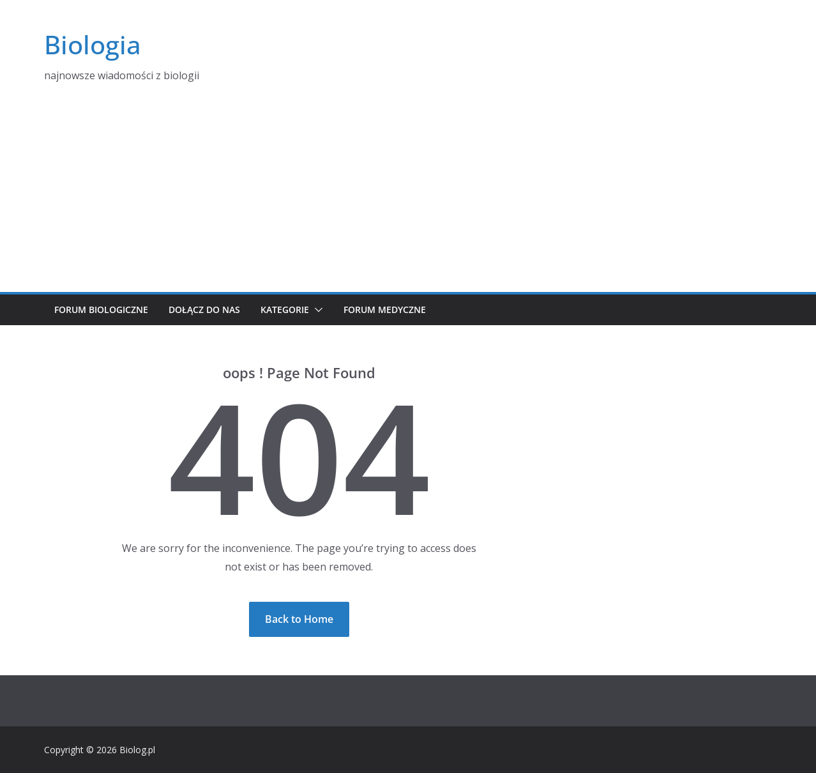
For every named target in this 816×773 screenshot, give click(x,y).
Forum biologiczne (101, 309)
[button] (316, 310)
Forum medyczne (385, 309)
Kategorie (285, 309)
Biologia (92, 44)
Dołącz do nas (204, 309)
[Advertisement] (408, 196)
